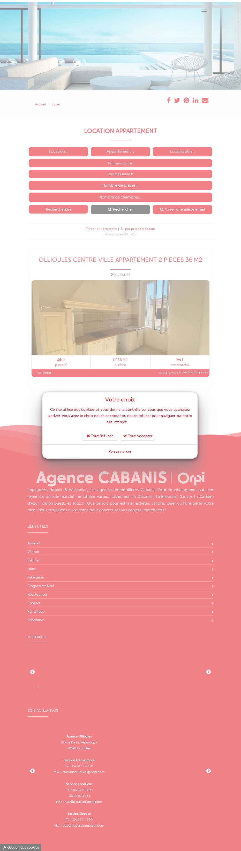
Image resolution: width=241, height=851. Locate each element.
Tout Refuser (100, 436)
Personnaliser (120, 451)
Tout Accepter (137, 436)
